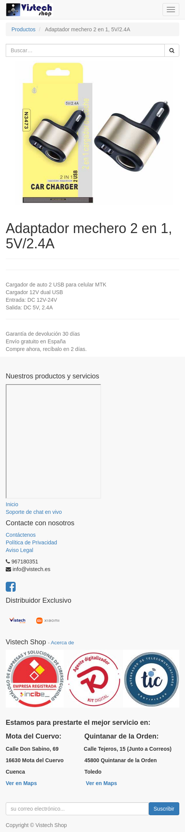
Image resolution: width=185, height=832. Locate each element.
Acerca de (62, 642)
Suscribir (164, 809)
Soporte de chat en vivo (34, 512)
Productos (23, 29)
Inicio (12, 504)
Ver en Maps (21, 783)
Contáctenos (21, 535)
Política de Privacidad (31, 542)
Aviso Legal (19, 550)
